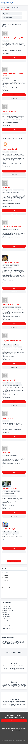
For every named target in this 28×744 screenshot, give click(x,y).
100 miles (6, 580)
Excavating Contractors (8, 610)
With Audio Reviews (8, 590)
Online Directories (10, 728)
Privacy (14, 730)
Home (3, 728)
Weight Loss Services (7, 618)
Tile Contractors (6, 616)
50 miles (6, 577)
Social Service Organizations (9, 625)
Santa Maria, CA (15, 7)
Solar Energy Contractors (8, 620)
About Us (17, 728)
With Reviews (7, 587)
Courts (4, 622)
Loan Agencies (5, 612)
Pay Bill (18, 730)
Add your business (14, 720)
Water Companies (6, 608)
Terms (9, 730)
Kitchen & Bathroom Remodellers (10, 630)
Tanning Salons (5, 614)
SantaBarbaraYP (5, 7)
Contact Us (23, 728)
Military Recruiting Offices (8, 624)
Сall (14, 57)
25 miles (6, 575)
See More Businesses (14, 561)
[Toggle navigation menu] (26, 2)
